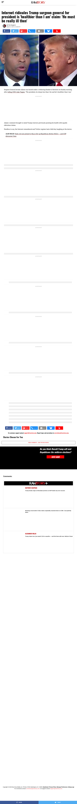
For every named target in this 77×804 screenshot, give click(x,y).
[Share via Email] (40, 31)
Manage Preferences (62, 795)
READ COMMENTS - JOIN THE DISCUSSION (38, 450)
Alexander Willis (30, 542)
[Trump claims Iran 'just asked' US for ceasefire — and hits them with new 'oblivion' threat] (14, 551)
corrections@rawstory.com (33, 797)
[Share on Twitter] (15, 31)
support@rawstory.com (56, 797)
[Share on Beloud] (57, 31)
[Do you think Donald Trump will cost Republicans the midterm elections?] (17, 466)
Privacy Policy (52, 795)
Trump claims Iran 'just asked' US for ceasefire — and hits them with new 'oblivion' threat (49, 544)
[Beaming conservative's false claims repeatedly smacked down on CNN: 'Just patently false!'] (14, 528)
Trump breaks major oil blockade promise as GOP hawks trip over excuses (45, 499)
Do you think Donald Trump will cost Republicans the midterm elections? (55, 459)
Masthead (45, 795)
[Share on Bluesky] (48, 31)
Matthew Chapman (31, 496)
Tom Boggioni (12, 25)
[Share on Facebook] (6, 31)
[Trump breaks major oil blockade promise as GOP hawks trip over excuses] (14, 505)
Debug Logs (71, 795)
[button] (32, 31)
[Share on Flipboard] (23, 31)
